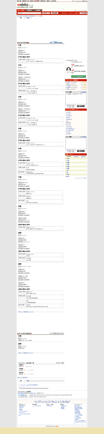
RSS (57, 426)
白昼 (24, 269)
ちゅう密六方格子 (70, 130)
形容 (28, 169)
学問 (69, 401)
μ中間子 (68, 87)
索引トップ (20, 311)
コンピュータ (45, 401)
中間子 (68, 82)
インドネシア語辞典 (78, 415)
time (28, 306)
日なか (28, 254)
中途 (24, 134)
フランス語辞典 (78, 413)
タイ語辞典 (77, 416)
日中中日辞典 (21, 393)
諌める (40, 228)
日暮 (31, 293)
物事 (28, 193)
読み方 (19, 338)
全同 (25, 54)
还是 (68, 164)
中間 (68, 89)
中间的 (33, 93)
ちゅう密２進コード (70, 128)
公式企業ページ (64, 405)
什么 (68, 176)
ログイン (79, 1)
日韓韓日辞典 (77, 412)
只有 (68, 174)
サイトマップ (21, 412)
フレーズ (27, 79)
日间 (24, 238)
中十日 (28, 86)
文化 (36, 402)
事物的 (28, 198)
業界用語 (40, 401)
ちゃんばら (68, 112)
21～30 (83, 156)
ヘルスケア (42, 402)
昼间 (30, 258)
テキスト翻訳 (69, 92)
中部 (26, 340)
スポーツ (50, 402)
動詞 (24, 213)
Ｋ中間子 (69, 85)
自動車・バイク (54, 401)
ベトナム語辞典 (78, 417)
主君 (37, 228)
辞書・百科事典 (66, 402)
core (28, 200)
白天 (24, 244)
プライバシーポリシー (23, 411)
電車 (49, 401)
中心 (27, 182)
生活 (38, 402)
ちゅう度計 (68, 133)
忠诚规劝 (25, 218)
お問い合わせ (49, 405)
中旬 (24, 70)
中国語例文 (29, 10)
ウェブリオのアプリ (37, 405)
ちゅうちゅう (69, 126)
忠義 (31, 228)
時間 (24, 72)
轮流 (68, 162)
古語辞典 (76, 419)
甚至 (68, 168)
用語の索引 (26, 311)
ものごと (29, 144)
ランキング (31, 311)
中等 (24, 153)
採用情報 (62, 408)
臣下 (28, 228)
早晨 (29, 302)
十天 (36, 93)
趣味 (46, 402)
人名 (58, 402)
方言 (61, 402)
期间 (35, 302)
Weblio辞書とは (22, 405)
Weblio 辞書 (77, 405)
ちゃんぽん (68, 113)
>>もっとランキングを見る (81, 178)
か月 (29, 88)
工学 (61, 401)
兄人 (68, 158)
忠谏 (24, 211)
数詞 (24, 79)
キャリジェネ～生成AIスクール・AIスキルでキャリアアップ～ (80, 422)
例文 (28, 17)
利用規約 (21, 409)
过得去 (30, 169)
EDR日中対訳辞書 (23, 42)
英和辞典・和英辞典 (78, 408)
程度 (33, 165)
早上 (29, 298)
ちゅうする (68, 124)
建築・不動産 (65, 401)
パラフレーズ (26, 241)
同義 (26, 137)
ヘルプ (20, 408)
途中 (39, 144)
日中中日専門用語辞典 (24, 333)
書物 (38, 61)
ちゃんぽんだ (69, 115)
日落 (32, 298)
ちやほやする (69, 119)
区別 (24, 155)
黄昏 (32, 302)
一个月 (28, 93)
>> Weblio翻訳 (83, 92)
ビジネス (35, 401)
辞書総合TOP (84, 1)
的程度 (33, 169)
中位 (28, 163)
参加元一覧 (32, 393)
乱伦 (68, 166)
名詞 (24, 52)
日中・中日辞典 (20, 10)
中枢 (24, 182)
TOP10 (69, 156)
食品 (56, 402)
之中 (31, 93)
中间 (23, 340)
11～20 (76, 156)
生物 (53, 402)
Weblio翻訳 (77, 409)
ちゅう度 (68, 131)
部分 (24, 137)
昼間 (68, 84)
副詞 (24, 135)
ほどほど (29, 165)
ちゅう (67, 121)
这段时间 (36, 298)
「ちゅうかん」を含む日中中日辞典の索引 (29, 384)
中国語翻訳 (37, 10)
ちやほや (68, 117)
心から (34, 228)
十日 (36, 88)
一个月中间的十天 (27, 77)
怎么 (68, 160)
